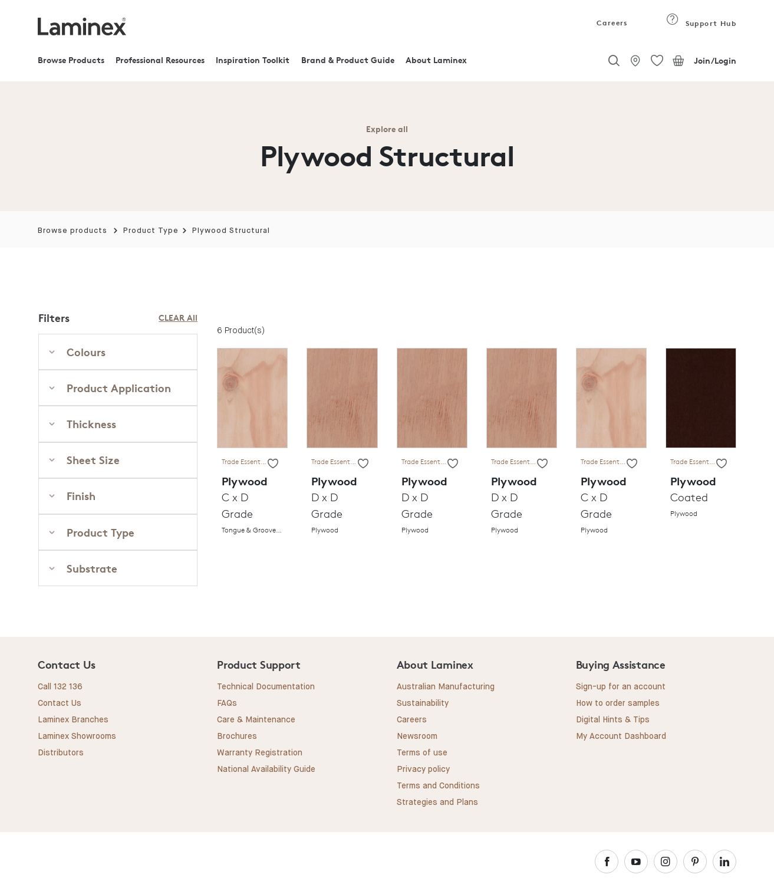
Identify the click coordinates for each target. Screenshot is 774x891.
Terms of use (422, 753)
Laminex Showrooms (77, 736)
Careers (611, 22)
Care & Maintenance (256, 720)
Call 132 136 (60, 687)
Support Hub (701, 23)
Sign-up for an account (621, 687)
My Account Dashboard (621, 736)
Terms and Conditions (438, 786)
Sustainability (423, 703)
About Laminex (436, 60)
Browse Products (71, 60)
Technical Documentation (266, 687)
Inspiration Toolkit (252, 60)
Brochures (237, 736)
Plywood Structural (231, 231)
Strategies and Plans (437, 802)
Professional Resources (160, 60)
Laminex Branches (73, 720)
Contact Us (59, 703)
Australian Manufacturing (446, 687)
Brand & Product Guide (347, 60)
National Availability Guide (266, 769)
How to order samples (618, 703)
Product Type (151, 231)
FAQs (227, 703)
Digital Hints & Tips (613, 720)
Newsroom (417, 736)
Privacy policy (423, 769)
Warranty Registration (259, 753)
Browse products (72, 231)
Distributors (61, 753)
